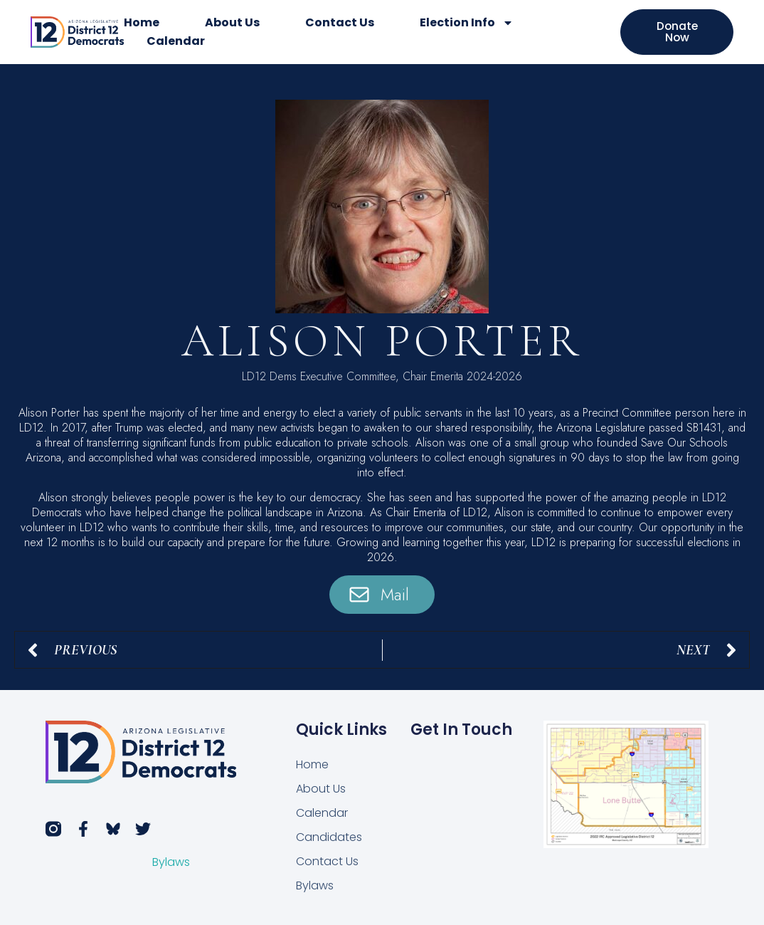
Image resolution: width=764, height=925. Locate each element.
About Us (232, 22)
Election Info (467, 23)
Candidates (329, 837)
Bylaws (171, 863)
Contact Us (339, 22)
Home (141, 22)
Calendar (176, 41)
